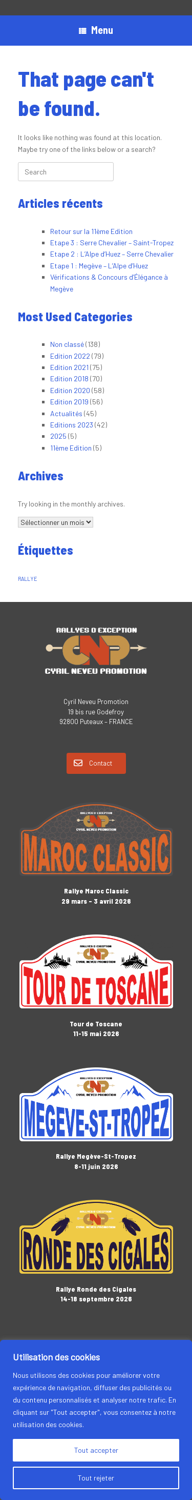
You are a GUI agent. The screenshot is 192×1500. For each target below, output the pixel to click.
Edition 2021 (69, 367)
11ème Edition (71, 447)
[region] (96, 1420)
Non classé (67, 344)
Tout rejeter (96, 1477)
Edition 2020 (70, 390)
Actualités (66, 413)
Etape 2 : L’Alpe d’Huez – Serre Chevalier (112, 253)
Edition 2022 (70, 356)
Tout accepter (96, 1450)
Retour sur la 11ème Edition (91, 231)
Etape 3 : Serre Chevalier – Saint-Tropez (112, 242)
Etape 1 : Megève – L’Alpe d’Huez (99, 265)
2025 (58, 436)
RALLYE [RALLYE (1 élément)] (27, 578)
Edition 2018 (69, 378)
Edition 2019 (69, 401)
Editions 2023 (71, 424)
